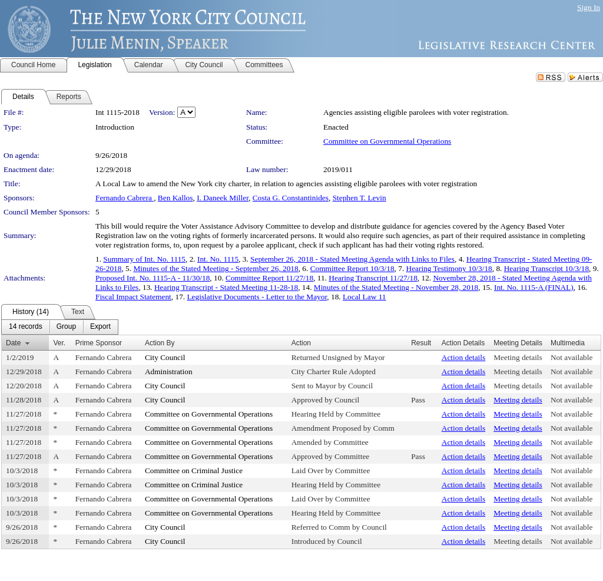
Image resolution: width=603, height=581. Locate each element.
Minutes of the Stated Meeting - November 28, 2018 (396, 287)
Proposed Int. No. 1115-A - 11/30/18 (152, 277)
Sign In (588, 7)
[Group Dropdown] (66, 327)
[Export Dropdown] (100, 327)
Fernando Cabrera (124, 197)
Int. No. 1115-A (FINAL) (534, 287)
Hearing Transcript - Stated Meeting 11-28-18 (226, 287)
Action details (463, 357)
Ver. (59, 343)
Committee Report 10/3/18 (352, 268)
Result (421, 343)
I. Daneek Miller (223, 197)
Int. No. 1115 (217, 259)
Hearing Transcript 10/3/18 (546, 268)
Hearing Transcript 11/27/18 (373, 277)
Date (13, 343)
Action (301, 343)
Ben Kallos (175, 197)
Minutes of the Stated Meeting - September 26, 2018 (215, 268)
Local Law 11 (364, 296)
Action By (160, 343)
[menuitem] (25, 327)
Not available (571, 357)
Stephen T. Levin (359, 197)
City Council (165, 357)
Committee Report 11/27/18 (269, 277)
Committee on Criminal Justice (194, 470)
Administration (169, 371)
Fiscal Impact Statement (133, 296)
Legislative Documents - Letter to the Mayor (257, 296)
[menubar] (59, 327)
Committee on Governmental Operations (387, 141)
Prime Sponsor (98, 343)
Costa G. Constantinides (291, 197)
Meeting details (517, 357)
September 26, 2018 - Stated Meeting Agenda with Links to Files (352, 259)
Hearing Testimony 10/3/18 (449, 268)
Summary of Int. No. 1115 (144, 259)
